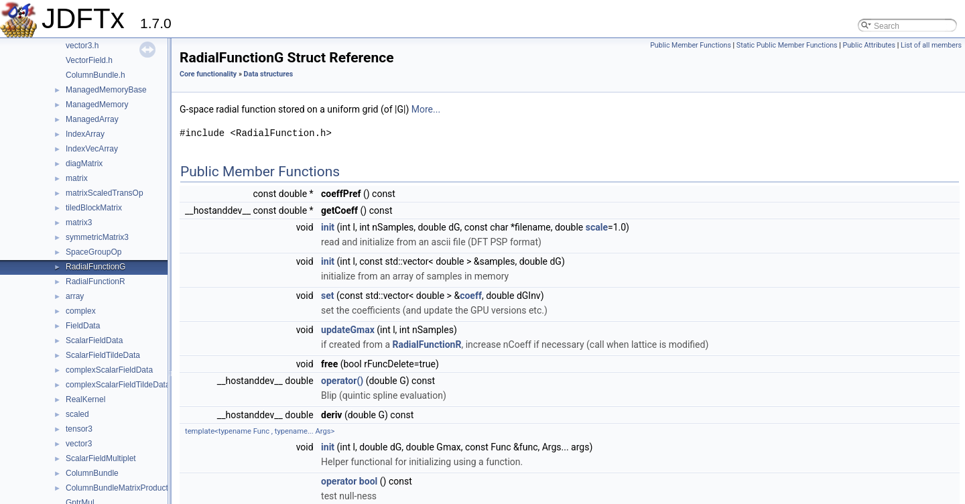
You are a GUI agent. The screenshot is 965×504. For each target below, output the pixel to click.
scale (597, 227)
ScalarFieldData (94, 340)
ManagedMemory (97, 104)
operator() (342, 380)
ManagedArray (92, 119)
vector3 (79, 443)
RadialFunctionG (95, 266)
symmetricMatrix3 (97, 237)
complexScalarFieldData (109, 370)
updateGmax (348, 329)
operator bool (349, 481)
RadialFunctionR (95, 281)
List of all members (931, 45)
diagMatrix (84, 163)
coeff (471, 295)
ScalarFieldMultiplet (101, 458)
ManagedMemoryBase (106, 89)
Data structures (269, 74)
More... (425, 109)
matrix (77, 178)
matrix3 (79, 222)
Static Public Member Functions (787, 45)
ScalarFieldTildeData (103, 355)
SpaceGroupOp (93, 252)
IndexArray (85, 134)
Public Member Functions (690, 45)
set (327, 295)
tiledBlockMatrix (94, 207)
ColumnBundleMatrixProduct (117, 488)
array (75, 296)
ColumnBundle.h (95, 75)
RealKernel (85, 399)
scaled (77, 414)
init (327, 227)
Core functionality (208, 74)
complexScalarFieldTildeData (118, 384)
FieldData (83, 325)
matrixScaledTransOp (104, 193)
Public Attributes (868, 45)
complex (81, 311)
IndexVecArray (92, 148)
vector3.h (82, 45)
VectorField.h (89, 60)
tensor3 (79, 429)
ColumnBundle (92, 473)
